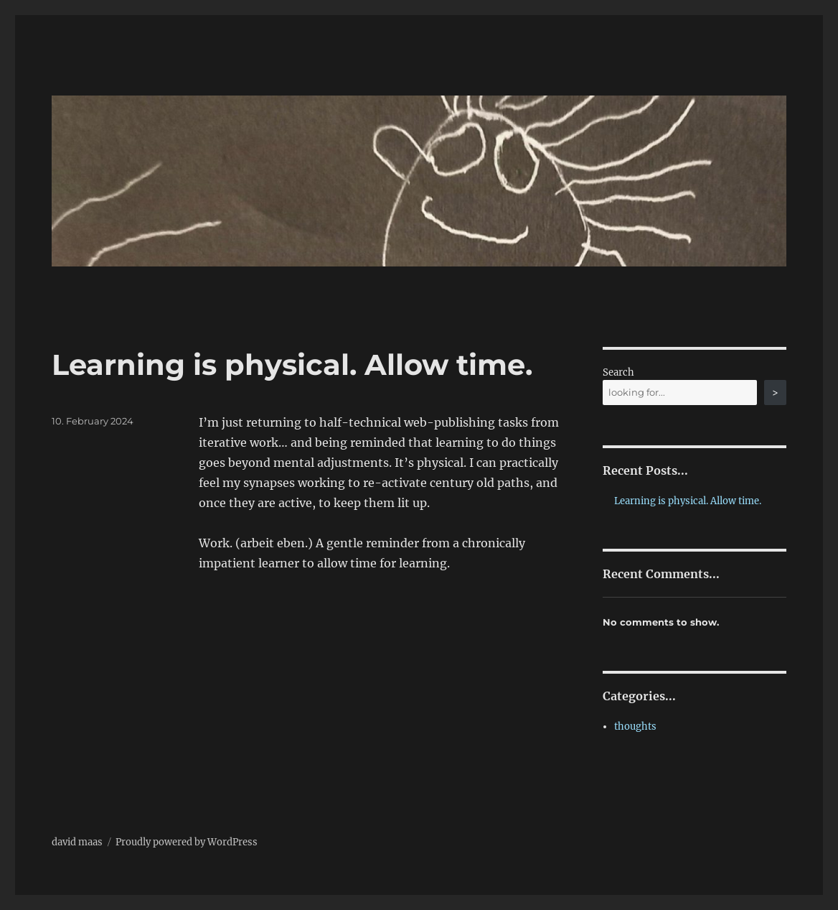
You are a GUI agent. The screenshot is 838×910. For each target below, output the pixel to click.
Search (618, 372)
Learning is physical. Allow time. (292, 364)
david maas (77, 842)
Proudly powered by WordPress (187, 842)
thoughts (635, 726)
